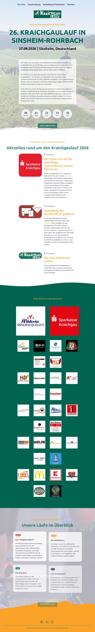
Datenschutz (65, 628)
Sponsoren (51, 628)
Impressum (58, 628)
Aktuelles (21, 5)
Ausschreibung (34, 5)
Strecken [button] (71, 5)
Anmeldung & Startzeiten (54, 5)
